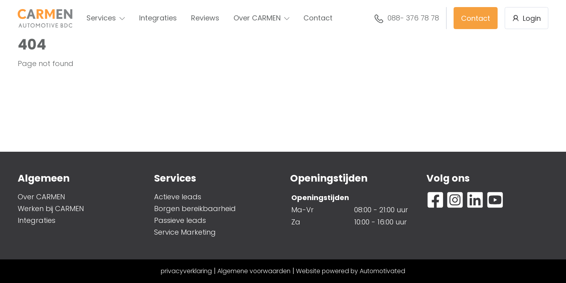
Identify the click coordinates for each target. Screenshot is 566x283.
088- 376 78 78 (406, 18)
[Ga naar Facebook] (435, 200)
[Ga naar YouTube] (495, 200)
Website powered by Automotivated (350, 271)
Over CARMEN (261, 18)
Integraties (158, 18)
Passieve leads (180, 220)
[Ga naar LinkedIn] (475, 200)
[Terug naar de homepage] (45, 18)
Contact (318, 18)
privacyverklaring (186, 271)
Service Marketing (185, 232)
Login (526, 18)
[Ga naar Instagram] (455, 200)
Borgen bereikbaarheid (195, 208)
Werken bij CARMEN (51, 208)
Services (105, 18)
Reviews (205, 18)
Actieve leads (177, 197)
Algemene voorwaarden (253, 271)
